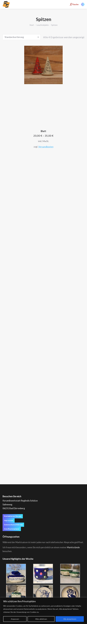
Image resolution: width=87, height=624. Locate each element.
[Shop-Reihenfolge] (21, 37)
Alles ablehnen (41, 619)
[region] (43, 610)
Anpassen (15, 619)
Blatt (43, 131)
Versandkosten (45, 146)
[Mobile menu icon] (82, 4)
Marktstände (73, 547)
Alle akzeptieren (69, 619)
